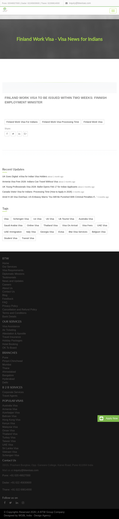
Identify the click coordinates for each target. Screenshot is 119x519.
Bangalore (8, 375)
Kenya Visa (8, 423)
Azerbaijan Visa (11, 412)
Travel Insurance (11, 337)
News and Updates (12, 281)
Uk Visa (50, 218)
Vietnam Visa (9, 452)
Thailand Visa (50, 225)
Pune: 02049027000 (11, 3)
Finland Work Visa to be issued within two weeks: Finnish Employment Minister (56, 100)
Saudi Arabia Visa (13, 225)
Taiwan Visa (9, 441)
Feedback (7, 298)
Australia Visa (86, 218)
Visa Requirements (12, 270)
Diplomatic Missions (13, 274)
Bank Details (9, 316)
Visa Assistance (11, 326)
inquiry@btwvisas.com (80, 3)
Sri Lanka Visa (10, 448)
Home (5, 263)
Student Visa (10, 238)
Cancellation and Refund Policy (19, 309)
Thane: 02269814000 (50, 3)
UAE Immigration (13, 231)
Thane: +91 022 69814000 (17, 489)
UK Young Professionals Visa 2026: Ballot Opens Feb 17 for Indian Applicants (39, 187)
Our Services (9, 266)
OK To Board (9, 347)
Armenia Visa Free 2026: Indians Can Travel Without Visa (30, 181)
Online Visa (33, 225)
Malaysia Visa (10, 427)
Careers (6, 284)
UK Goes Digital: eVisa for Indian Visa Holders (24, 176)
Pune (5, 357)
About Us (7, 288)
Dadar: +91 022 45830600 (16, 482)
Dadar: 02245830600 (30, 3)
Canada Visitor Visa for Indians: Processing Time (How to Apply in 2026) (37, 192)
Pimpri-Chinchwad (12, 361)
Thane (5, 368)
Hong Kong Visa (11, 419)
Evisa (61, 231)
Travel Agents (9, 395)
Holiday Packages (12, 340)
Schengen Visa (21, 218)
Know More (106, 143)
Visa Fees (87, 225)
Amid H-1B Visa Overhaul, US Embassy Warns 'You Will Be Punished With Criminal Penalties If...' (49, 197)
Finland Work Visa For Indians (22, 122)
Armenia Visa (9, 409)
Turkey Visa (8, 437)
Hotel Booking (10, 344)
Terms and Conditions (14, 313)
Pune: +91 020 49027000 (16, 475)
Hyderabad (8, 379)
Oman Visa (8, 430)
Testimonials (9, 277)
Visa (6, 218)
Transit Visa (28, 238)
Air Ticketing (9, 330)
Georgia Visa (47, 231)
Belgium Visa (98, 231)
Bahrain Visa (9, 416)
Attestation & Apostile (14, 333)
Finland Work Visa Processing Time (60, 122)
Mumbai (6, 364)
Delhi (5, 382)
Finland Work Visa (93, 122)
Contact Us (8, 291)
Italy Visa (31, 231)
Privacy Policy (10, 306)
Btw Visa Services (78, 231)
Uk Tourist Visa (66, 218)
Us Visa (37, 218)
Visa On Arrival (70, 225)
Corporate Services (13, 392)
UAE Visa (102, 225)
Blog (4, 295)
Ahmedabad (9, 371)
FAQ (4, 302)
